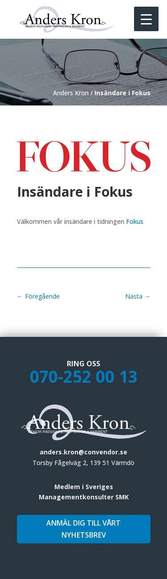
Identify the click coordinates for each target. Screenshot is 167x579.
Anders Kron (71, 93)
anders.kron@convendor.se (83, 452)
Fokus (134, 221)
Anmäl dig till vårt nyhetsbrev (83, 529)
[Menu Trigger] (146, 19)
